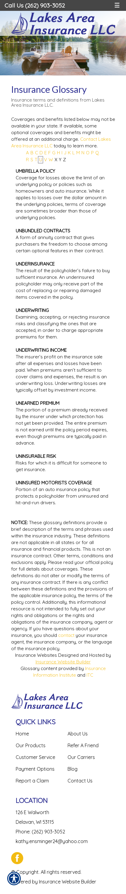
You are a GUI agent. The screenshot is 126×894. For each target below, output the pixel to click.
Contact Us (80, 781)
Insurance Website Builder (63, 662)
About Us (78, 734)
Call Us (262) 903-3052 (35, 5)
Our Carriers (81, 757)
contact (66, 635)
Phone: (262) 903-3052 (40, 832)
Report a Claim (32, 781)
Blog (72, 769)
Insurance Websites (36, 655)
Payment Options (35, 769)
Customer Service (35, 757)
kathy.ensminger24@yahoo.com (52, 841)
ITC (90, 675)
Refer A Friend (83, 745)
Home (22, 734)
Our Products (31, 745)
